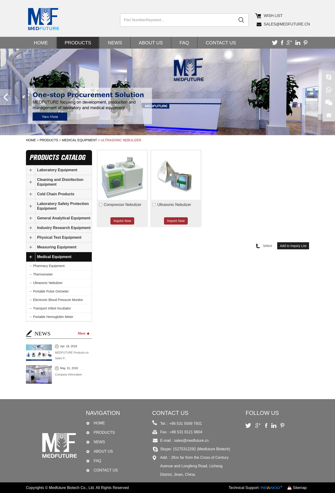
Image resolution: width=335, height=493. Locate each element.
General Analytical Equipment (63, 218)
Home (41, 42)
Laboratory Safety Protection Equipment (63, 206)
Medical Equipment (79, 140)
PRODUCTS (78, 42)
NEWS (115, 42)
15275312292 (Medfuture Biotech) (201, 449)
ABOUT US (151, 42)
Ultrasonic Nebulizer (121, 140)
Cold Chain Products (55, 194)
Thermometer (43, 274)
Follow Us (262, 413)
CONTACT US (221, 42)
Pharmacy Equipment (49, 266)
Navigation (103, 413)
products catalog (57, 158)
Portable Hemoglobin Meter (53, 317)
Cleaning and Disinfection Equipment (60, 182)
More (81, 333)
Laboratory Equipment (57, 170)
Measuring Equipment (56, 247)
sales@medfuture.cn (286, 24)
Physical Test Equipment (59, 237)
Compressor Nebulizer (122, 205)
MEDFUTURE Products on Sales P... (72, 355)
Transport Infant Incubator (52, 308)
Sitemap (300, 488)
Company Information (68, 374)
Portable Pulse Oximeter (51, 291)
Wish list (273, 16)
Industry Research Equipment (64, 228)
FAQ (184, 42)
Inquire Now (122, 221)
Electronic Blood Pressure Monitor (58, 300)
